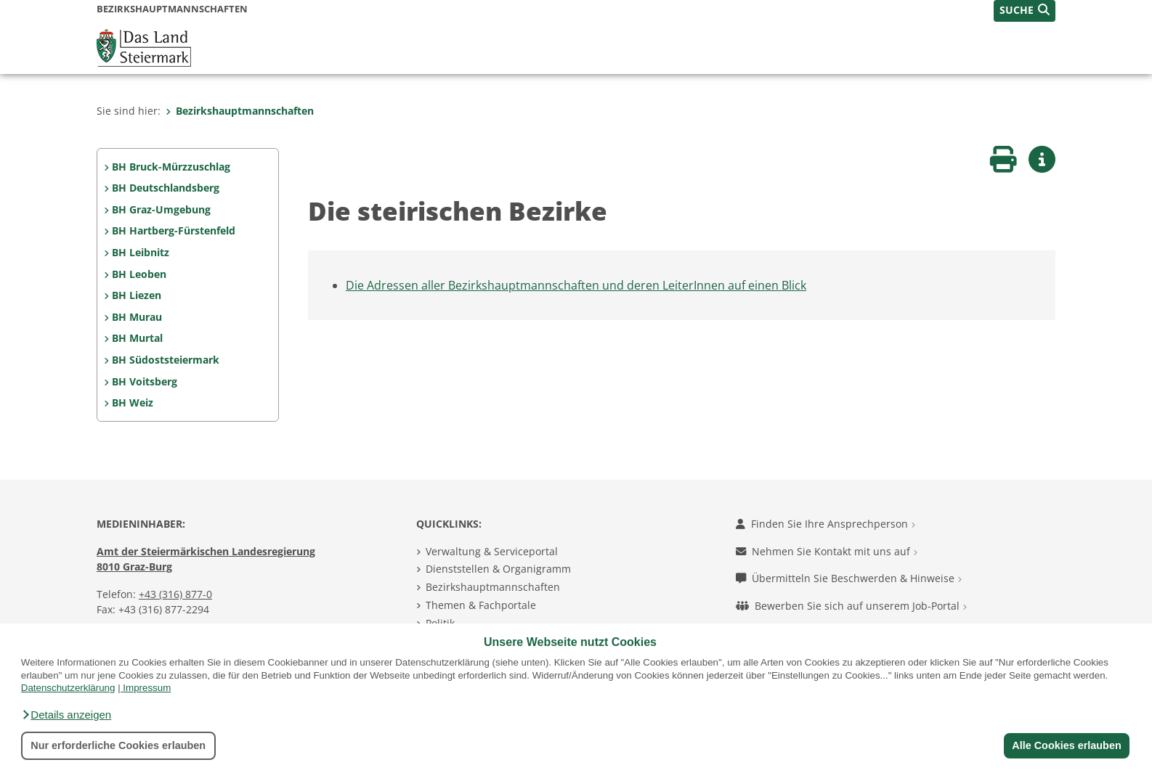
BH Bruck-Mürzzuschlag (171, 166)
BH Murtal (137, 338)
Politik (440, 623)
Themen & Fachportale (481, 605)
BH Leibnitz (140, 252)
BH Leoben (139, 274)
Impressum (147, 687)
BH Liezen (136, 295)
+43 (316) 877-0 (175, 594)
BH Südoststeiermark (165, 360)
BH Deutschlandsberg (165, 188)
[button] (66, 715)
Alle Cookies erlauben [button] (1066, 745)
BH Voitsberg (144, 381)
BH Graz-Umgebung (161, 209)
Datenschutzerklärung (68, 687)
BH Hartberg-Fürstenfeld (173, 230)
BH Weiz (132, 402)
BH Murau (137, 317)
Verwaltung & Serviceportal (492, 551)
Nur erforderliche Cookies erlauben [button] (118, 745)
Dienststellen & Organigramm (498, 569)
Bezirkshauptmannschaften (240, 111)
